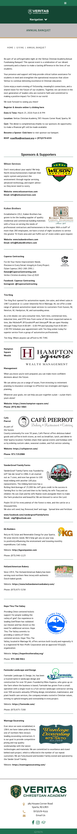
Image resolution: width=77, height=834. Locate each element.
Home (10, 47)
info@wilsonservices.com (23, 194)
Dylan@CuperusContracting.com (20, 271)
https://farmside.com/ (23, 704)
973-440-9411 (18, 659)
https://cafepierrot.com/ (25, 448)
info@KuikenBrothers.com (23, 242)
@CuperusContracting (26, 283)
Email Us (40, 815)
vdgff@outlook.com (21, 518)
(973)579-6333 (44, 138)
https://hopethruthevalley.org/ (28, 653)
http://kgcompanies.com (24, 550)
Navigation (38, 19)
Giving (20, 47)
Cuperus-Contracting (24, 280)
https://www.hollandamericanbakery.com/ (33, 584)
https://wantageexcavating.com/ (28, 764)
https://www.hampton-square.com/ (31, 403)
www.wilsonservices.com (25, 191)
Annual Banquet (36, 47)
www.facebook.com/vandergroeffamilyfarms (26, 514)
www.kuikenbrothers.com (25, 239)
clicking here (38, 107)
